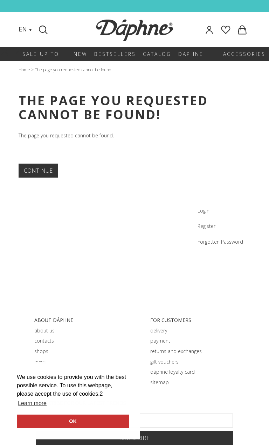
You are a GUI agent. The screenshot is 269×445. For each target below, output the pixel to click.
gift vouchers (164, 361)
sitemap (159, 382)
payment (160, 340)
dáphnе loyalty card (172, 371)
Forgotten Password (220, 241)
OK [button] (73, 421)
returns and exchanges (176, 351)
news (40, 361)
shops (41, 351)
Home (24, 70)
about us (44, 330)
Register (206, 226)
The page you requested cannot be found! (73, 70)
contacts (44, 340)
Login (203, 210)
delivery (158, 330)
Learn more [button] (32, 403)
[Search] (44, 29)
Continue (38, 170)
